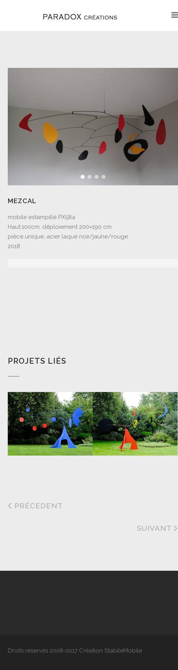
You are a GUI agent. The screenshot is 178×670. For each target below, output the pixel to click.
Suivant (157, 528)
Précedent (35, 505)
